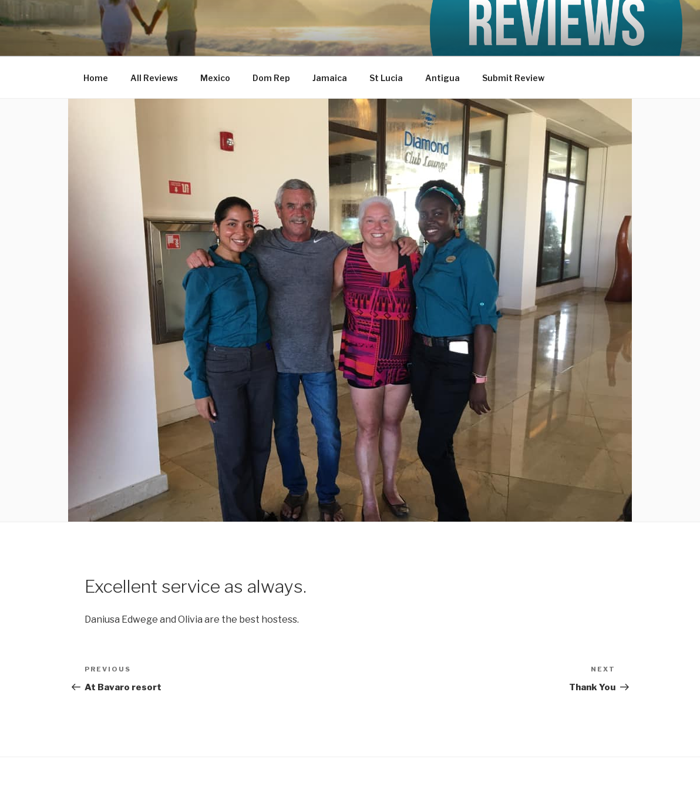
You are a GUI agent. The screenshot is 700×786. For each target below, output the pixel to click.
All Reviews (154, 78)
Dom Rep (271, 78)
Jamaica (329, 78)
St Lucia (386, 78)
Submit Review (513, 78)
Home (95, 78)
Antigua (442, 78)
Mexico (215, 78)
